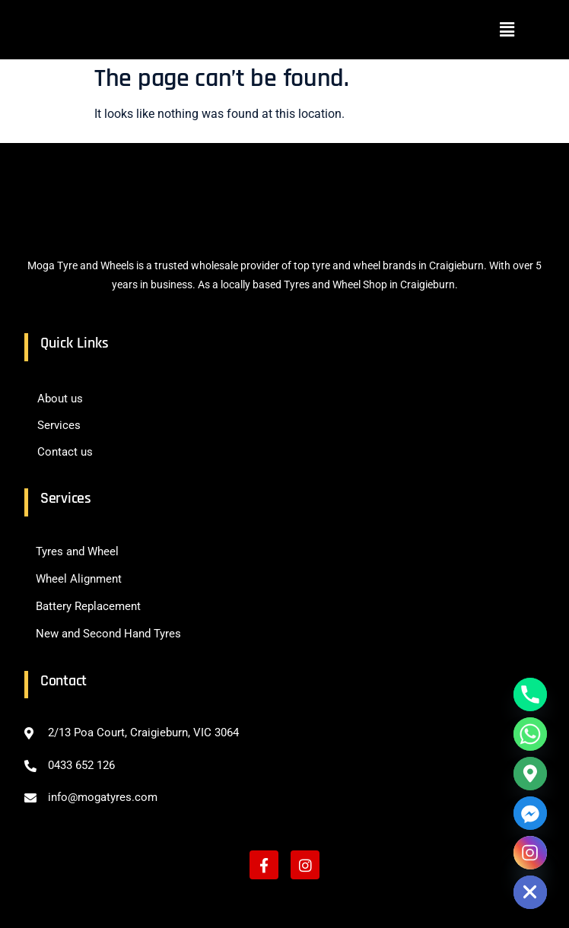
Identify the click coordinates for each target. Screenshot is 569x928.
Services (59, 425)
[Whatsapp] (530, 734)
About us (60, 398)
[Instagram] (530, 852)
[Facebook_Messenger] (530, 813)
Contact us (65, 452)
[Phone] (530, 694)
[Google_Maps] (530, 773)
